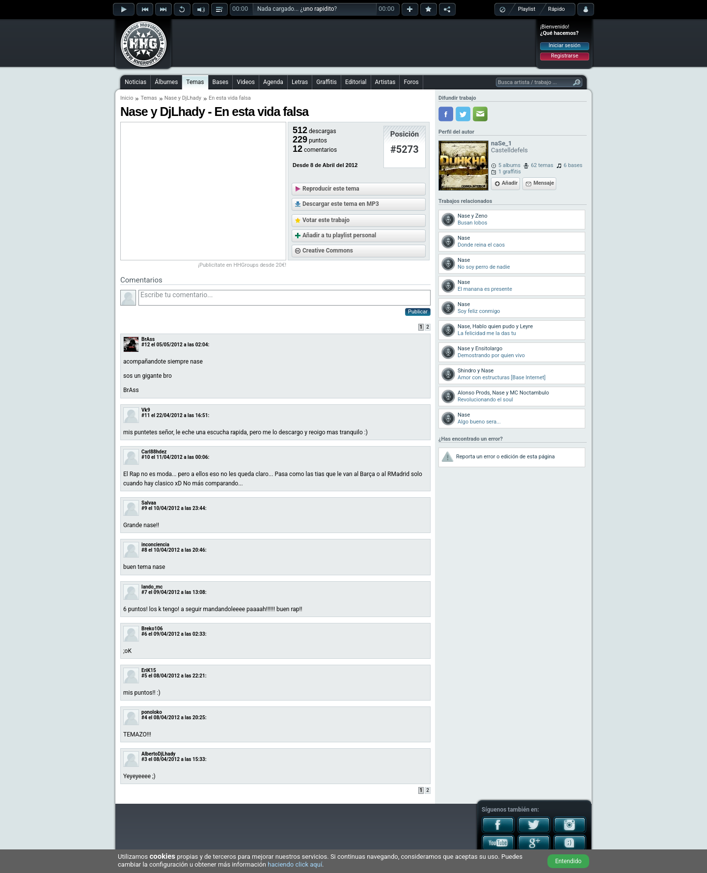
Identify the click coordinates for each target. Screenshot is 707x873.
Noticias (135, 82)
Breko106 (152, 628)
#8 (144, 550)
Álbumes (166, 82)
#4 (144, 717)
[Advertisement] (354, 43)
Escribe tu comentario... (284, 298)
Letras (300, 82)
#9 (144, 508)
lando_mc (152, 587)
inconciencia (155, 544)
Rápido (556, 9)
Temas (195, 82)
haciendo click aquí (295, 864)
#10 (145, 457)
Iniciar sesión (565, 45)
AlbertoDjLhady (158, 754)
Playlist (526, 9)
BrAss (148, 339)
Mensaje (543, 183)
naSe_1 (501, 143)
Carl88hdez (153, 451)
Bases (221, 82)
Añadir (509, 183)
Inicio (126, 98)
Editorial (355, 82)
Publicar (418, 312)
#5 (144, 675)
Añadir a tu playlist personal (339, 235)
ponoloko (151, 712)
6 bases (573, 165)
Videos (246, 82)
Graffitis (326, 82)
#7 (144, 592)
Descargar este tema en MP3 (340, 203)
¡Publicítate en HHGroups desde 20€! (242, 265)
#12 (145, 344)
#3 (144, 759)
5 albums (509, 165)
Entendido (568, 861)
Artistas (385, 82)
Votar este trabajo (326, 220)
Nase (170, 98)
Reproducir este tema (330, 188)
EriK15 (148, 670)
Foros (411, 82)
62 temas (542, 165)
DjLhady (191, 98)
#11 (145, 415)
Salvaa (148, 503)
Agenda (273, 82)
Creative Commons (327, 250)
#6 (144, 634)
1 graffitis (509, 172)
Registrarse (564, 56)
